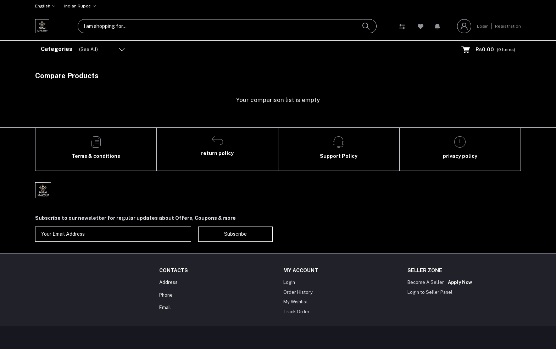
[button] (437, 26)
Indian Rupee (77, 6)
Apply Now (460, 282)
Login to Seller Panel (429, 292)
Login (483, 26)
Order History (298, 292)
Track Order (296, 311)
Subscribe (235, 234)
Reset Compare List (494, 75)
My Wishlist (295, 301)
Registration (508, 26)
